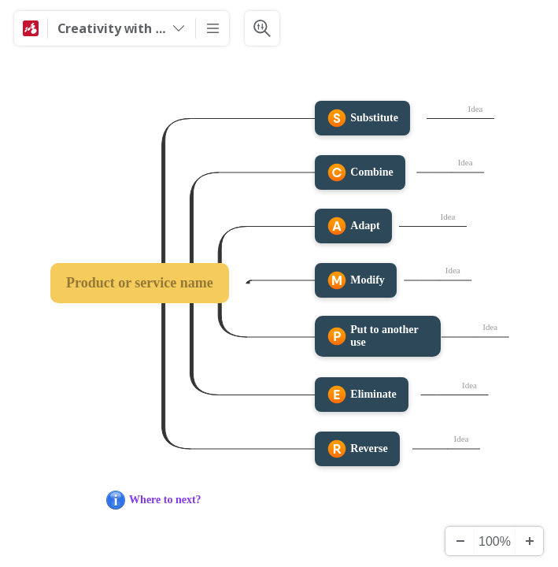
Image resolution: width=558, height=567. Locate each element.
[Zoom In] (529, 541)
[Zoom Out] (459, 541)
